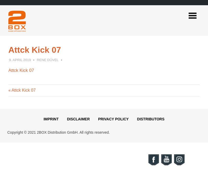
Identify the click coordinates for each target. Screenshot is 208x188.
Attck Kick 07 (21, 70)
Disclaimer (78, 119)
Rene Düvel (48, 60)
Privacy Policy (113, 119)
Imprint (51, 119)
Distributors (151, 119)
